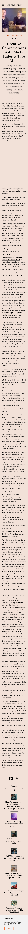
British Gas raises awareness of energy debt (14, 841)
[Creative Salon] (14, 5)
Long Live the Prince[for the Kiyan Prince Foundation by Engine (13, 534)
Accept (9, 928)
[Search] (25, 5)
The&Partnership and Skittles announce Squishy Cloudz (14, 876)
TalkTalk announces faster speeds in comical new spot (14, 858)
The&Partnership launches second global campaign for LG (14, 824)
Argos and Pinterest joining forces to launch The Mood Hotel (12, 257)
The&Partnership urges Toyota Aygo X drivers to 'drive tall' (14, 893)
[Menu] (3, 5)
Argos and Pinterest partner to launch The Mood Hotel (14, 910)
